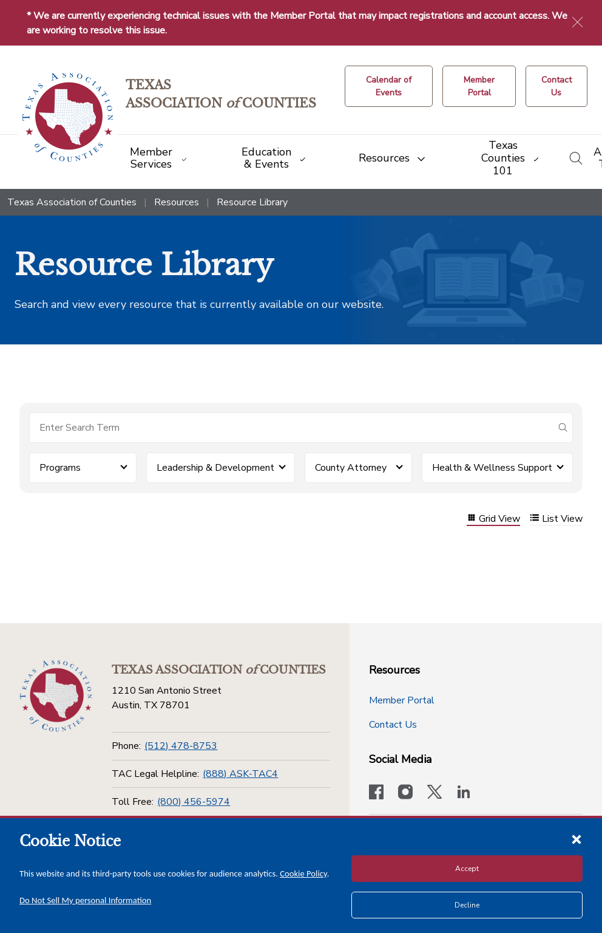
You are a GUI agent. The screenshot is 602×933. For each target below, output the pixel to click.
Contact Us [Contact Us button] (393, 724)
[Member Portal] (479, 86)
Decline (467, 905)
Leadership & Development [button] (215, 467)
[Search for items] (291, 427)
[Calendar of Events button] (389, 86)
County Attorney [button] (351, 467)
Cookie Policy (303, 873)
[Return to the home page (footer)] (55, 696)
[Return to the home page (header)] (68, 117)
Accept (467, 868)
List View (556, 519)
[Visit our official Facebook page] (376, 793)
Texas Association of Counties (72, 202)
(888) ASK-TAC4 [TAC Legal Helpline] (240, 774)
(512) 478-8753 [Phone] (180, 746)
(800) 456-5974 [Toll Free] (193, 801)
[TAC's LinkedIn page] (463, 793)
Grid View (493, 519)
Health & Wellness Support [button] (492, 467)
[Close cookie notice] (576, 839)
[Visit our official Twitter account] (434, 793)
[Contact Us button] (556, 86)
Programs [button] (60, 467)
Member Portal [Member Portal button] (402, 700)
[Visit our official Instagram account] (405, 793)
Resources (176, 202)
